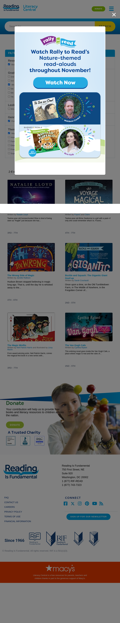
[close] (114, 13)
